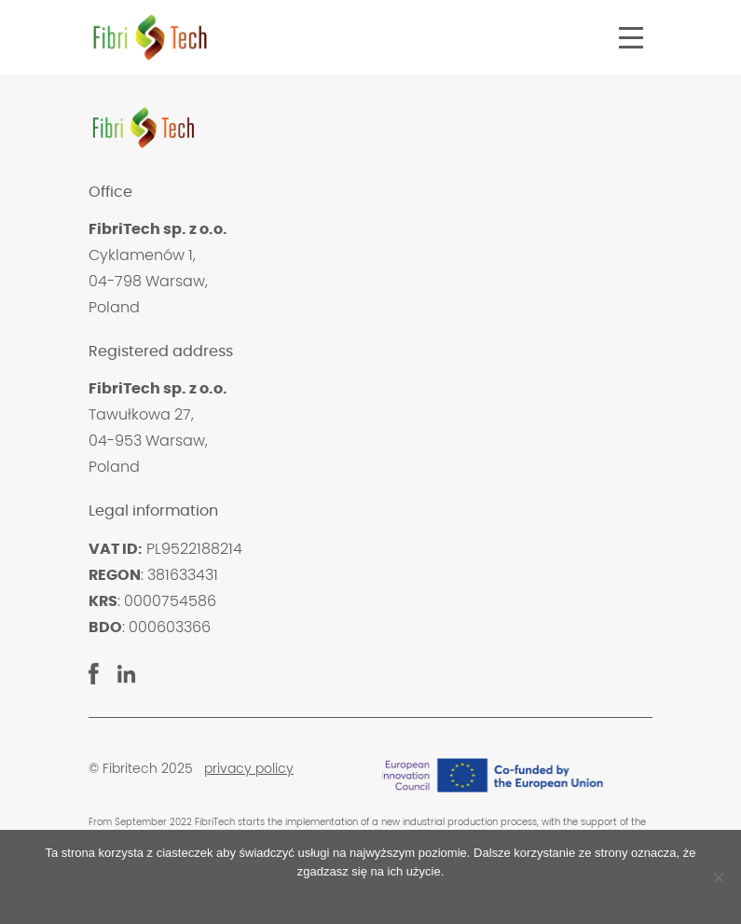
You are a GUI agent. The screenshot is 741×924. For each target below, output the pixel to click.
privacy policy (249, 769)
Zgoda (370, 896)
